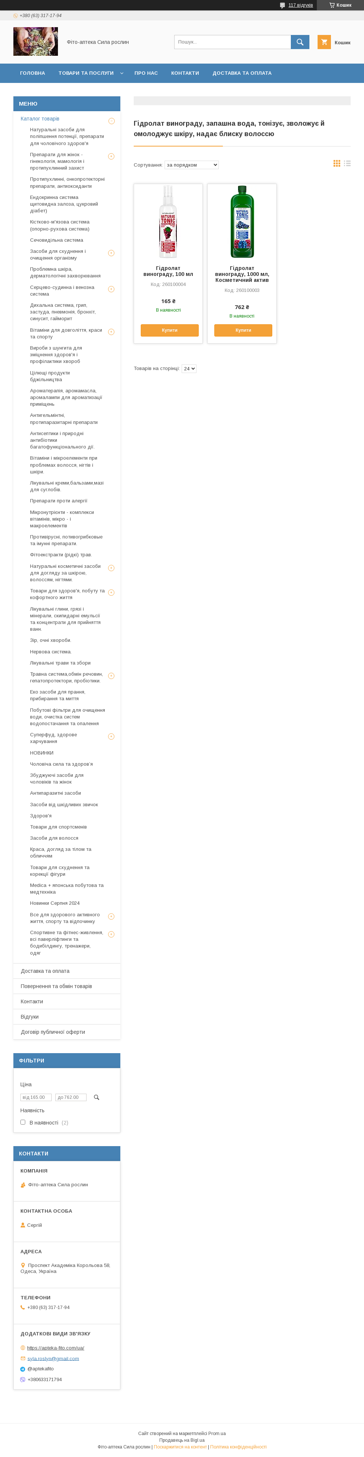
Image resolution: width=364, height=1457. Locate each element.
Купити (170, 330)
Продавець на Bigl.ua (182, 1440)
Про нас (146, 73)
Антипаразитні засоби (55, 793)
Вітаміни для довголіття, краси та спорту (66, 333)
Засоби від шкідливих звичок (64, 804)
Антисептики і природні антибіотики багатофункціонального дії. (62, 440)
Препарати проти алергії (59, 501)
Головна (32, 73)
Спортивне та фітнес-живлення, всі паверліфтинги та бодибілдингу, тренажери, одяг (66, 943)
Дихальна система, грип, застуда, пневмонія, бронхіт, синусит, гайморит (63, 311)
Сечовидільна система (56, 240)
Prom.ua (217, 1433)
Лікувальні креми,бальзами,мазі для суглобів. (67, 486)
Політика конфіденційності (238, 1447)
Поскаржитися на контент (180, 1447)
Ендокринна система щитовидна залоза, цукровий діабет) (64, 203)
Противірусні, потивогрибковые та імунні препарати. (66, 540)
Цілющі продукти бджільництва (50, 376)
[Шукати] (300, 42)
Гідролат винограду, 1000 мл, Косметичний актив (242, 274)
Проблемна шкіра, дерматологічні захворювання (65, 272)
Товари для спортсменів (58, 827)
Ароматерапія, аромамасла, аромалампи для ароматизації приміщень (66, 397)
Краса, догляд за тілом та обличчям (60, 852)
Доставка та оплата (242, 73)
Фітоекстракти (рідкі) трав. (61, 554)
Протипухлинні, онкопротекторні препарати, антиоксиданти (67, 182)
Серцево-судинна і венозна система (62, 290)
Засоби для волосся (54, 838)
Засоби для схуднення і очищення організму (58, 254)
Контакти (185, 73)
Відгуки (128, 92)
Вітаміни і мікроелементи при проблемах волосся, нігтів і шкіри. (63, 464)
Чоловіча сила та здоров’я (61, 764)
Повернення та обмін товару (62, 92)
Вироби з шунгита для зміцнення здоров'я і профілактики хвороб (56, 354)
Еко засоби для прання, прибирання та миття (57, 695)
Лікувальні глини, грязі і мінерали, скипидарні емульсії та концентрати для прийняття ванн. (65, 619)
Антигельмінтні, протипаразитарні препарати (64, 418)
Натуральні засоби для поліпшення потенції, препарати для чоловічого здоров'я (67, 136)
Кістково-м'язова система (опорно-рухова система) (60, 225)
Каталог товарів (40, 119)
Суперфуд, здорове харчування (53, 738)
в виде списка (347, 165)
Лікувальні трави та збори (60, 663)
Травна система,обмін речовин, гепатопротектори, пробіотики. (66, 677)
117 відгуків (301, 5)
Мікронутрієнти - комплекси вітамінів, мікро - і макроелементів (62, 518)
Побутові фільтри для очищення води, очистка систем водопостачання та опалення (67, 716)
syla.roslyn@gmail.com (53, 1358)
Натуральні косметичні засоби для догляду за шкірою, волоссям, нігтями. (65, 572)
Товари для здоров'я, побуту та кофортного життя (67, 594)
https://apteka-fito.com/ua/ (55, 1348)
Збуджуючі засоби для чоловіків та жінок (57, 778)
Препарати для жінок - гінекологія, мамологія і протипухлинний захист (57, 161)
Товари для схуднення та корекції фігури (60, 871)
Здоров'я (41, 815)
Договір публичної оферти (192, 92)
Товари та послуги (86, 73)
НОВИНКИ (41, 753)
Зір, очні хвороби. (50, 640)
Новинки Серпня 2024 (54, 903)
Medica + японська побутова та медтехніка (67, 888)
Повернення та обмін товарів (56, 986)
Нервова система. (51, 651)
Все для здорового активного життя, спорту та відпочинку (65, 918)
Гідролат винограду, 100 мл (168, 271)
